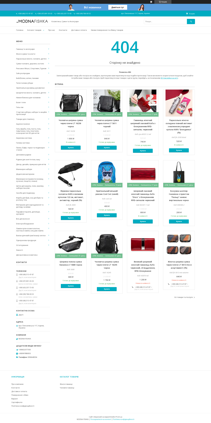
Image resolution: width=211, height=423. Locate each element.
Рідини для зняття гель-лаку (28, 159)
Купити (71, 148)
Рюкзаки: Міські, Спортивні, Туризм (31, 68)
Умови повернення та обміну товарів (107, 30)
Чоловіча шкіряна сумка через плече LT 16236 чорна (71, 123)
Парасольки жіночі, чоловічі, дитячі (31, 59)
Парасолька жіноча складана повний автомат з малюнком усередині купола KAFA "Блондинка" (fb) (179, 126)
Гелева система (23, 143)
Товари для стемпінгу (25, 119)
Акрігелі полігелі (23, 124)
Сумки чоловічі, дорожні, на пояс (30, 63)
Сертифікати (16, 402)
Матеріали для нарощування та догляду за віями (29, 206)
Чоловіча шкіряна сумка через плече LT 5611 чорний (107, 123)
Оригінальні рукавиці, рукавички (30, 88)
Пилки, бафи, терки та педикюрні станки (30, 148)
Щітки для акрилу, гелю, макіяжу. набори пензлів (30, 187)
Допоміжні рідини (23, 154)
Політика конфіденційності (22, 406)
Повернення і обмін (19, 395)
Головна (19, 30)
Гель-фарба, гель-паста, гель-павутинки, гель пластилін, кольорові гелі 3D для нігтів (28, 131)
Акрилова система (24, 138)
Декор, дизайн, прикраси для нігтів (31, 164)
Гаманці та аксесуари (25, 49)
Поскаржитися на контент (100, 419)
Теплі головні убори (24, 83)
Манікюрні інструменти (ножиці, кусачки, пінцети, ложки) (29, 180)
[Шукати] (191, 21)
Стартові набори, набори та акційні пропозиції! (31, 113)
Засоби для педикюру (25, 193)
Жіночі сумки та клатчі (25, 54)
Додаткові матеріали (25, 174)
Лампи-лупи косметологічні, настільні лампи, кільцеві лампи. (30, 229)
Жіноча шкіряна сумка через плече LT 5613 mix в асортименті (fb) (179, 264)
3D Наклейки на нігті (169, 78)
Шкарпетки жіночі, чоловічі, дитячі (31, 92)
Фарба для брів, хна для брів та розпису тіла (29, 199)
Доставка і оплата (79, 30)
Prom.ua (119, 417)
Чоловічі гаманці (67, 387)
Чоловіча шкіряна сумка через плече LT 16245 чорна (107, 264)
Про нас (51, 30)
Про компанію (17, 384)
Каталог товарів (34, 30)
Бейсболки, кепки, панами (27, 78)
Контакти (63, 30)
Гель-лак (20, 107)
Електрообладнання (25, 223)
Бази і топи (21, 102)
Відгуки (14, 398)
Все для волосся (23, 219)
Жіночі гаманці (66, 384)
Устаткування (22, 245)
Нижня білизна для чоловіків (28, 97)
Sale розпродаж (23, 73)
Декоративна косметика (26, 255)
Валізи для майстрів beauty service (31, 235)
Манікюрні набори (24, 169)
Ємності (19, 250)
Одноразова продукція (26, 240)
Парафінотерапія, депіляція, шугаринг (28, 213)
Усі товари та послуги (183, 297)
